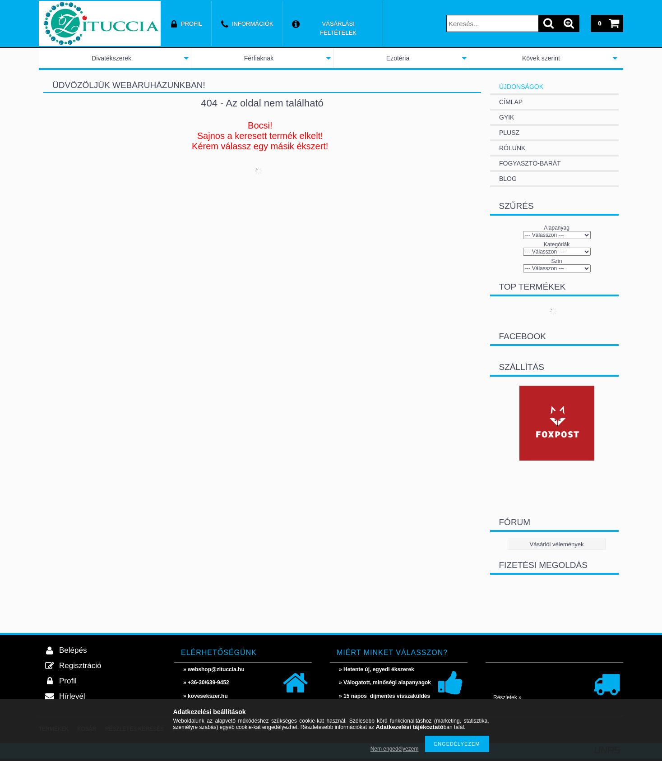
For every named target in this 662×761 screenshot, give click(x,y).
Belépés (73, 650)
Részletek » (507, 697)
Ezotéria (397, 58)
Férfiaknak (258, 58)
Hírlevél (72, 696)
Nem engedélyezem (394, 749)
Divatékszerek (111, 58)
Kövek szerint (541, 58)
